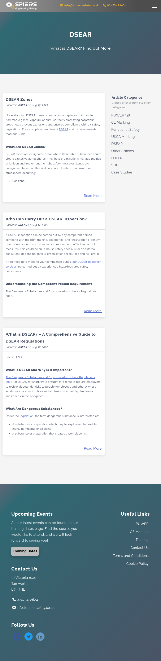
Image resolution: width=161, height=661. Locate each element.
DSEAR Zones (19, 99)
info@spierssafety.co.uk (33, 608)
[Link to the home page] (22, 5)
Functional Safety (125, 130)
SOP (114, 165)
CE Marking (120, 122)
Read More (93, 196)
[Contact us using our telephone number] (114, 5)
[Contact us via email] (79, 5)
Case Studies (122, 172)
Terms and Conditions (131, 556)
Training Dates (25, 551)
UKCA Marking (123, 137)
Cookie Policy (137, 564)
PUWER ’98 (120, 115)
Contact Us (140, 548)
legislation (27, 416)
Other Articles (122, 151)
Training (142, 540)
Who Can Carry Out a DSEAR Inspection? (46, 219)
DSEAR (22, 105)
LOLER (116, 158)
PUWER (142, 524)
